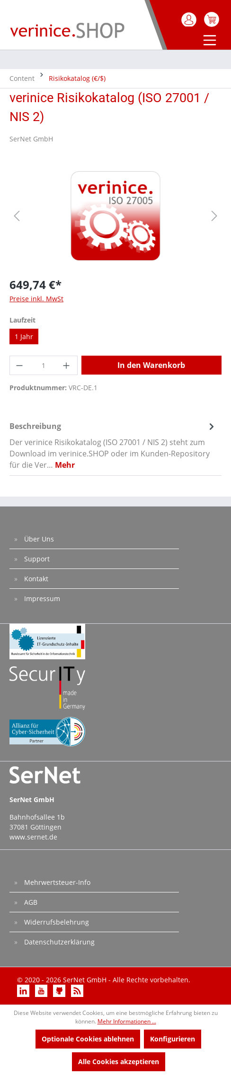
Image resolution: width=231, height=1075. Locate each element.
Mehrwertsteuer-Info (56, 882)
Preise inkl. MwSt (36, 298)
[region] (115, 216)
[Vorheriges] (16, 216)
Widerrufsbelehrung (55, 922)
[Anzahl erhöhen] (67, 365)
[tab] (113, 445)
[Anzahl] (43, 365)
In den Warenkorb (151, 365)
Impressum (41, 598)
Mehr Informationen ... (127, 1021)
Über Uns (38, 538)
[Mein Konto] (189, 19)
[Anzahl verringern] (19, 365)
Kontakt (35, 578)
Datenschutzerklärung (58, 941)
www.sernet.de (33, 836)
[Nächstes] (214, 216)
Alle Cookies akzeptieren (118, 1061)
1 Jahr (24, 336)
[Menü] (207, 41)
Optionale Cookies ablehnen (88, 1038)
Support (36, 558)
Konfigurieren (172, 1038)
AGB (29, 902)
